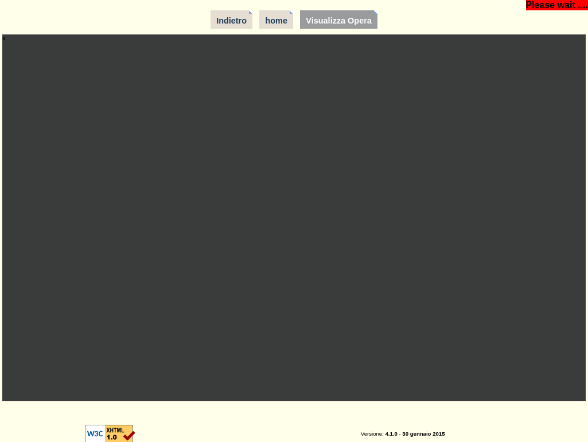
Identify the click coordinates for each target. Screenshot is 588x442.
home (276, 20)
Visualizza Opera (339, 20)
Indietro (231, 20)
